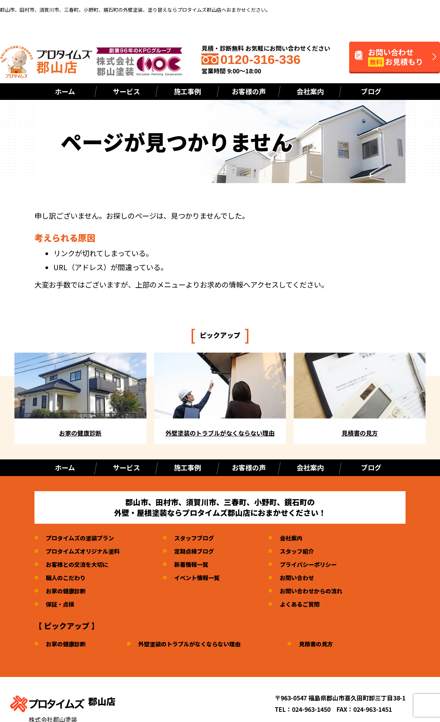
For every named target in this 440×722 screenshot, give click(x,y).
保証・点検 (61, 603)
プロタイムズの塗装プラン (82, 537)
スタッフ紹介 (306, 551)
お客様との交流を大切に (79, 564)
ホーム (65, 91)
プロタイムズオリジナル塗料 (85, 551)
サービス (126, 91)
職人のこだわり (67, 577)
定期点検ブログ (200, 551)
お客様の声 (249, 91)
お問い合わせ (306, 577)
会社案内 (310, 91)
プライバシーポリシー (318, 564)
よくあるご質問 (309, 603)
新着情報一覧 (197, 564)
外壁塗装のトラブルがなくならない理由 (195, 643)
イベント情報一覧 (203, 577)
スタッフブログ (200, 537)
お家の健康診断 (67, 590)
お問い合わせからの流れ (321, 590)
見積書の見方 (326, 643)
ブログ (371, 91)
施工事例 (187, 91)
